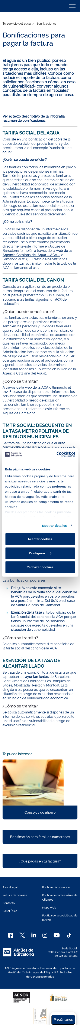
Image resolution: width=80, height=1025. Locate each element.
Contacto (9, 903)
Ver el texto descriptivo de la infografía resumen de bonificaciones (34, 118)
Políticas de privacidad (56, 887)
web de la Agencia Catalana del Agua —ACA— (37, 253)
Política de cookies (15, 895)
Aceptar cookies (40, 539)
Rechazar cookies (40, 567)
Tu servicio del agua (17, 23)
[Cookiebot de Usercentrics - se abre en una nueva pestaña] (57, 454)
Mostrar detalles (54, 525)
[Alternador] (72, 6)
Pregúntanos (63, 1020)
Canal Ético (10, 911)
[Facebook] (10, 935)
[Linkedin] (33, 935)
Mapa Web (49, 907)
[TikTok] (69, 935)
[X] (22, 935)
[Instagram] (44, 935)
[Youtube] (57, 935)
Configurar (40, 553)
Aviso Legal (10, 887)
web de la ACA (36, 387)
